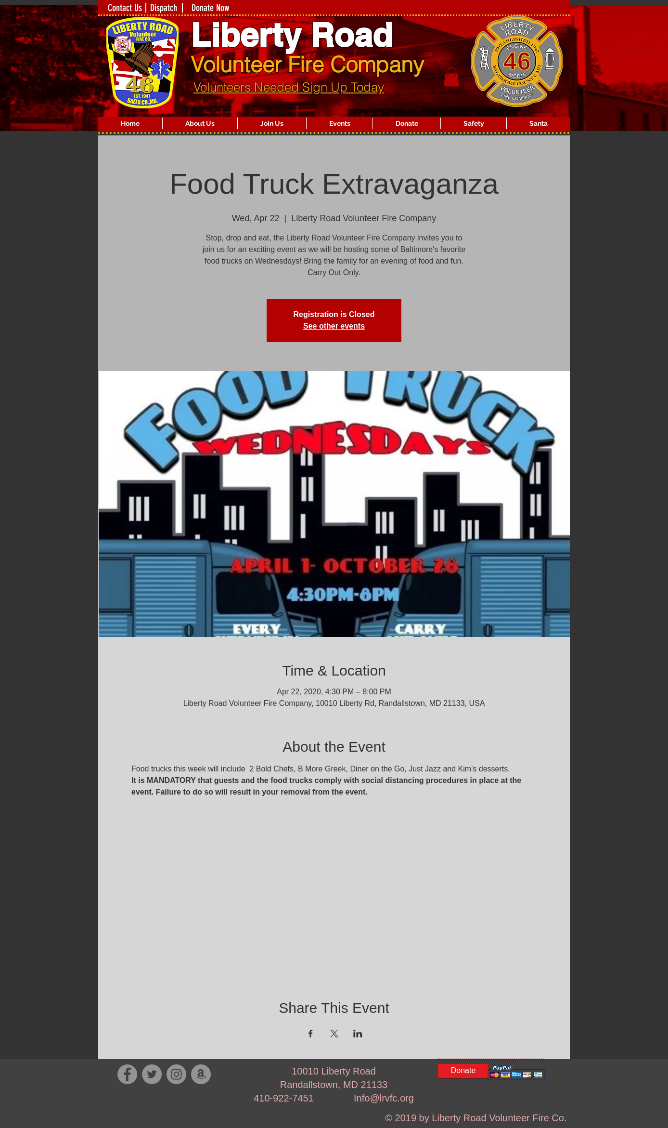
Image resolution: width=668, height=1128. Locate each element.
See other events (334, 326)
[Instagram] (176, 1074)
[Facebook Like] (175, 1118)
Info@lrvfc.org (384, 1098)
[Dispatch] (163, 7)
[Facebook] (127, 1074)
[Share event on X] (334, 1033)
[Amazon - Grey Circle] (201, 1074)
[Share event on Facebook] (310, 1033)
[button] (200, 123)
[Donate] (463, 1071)
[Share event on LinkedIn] (357, 1033)
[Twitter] (152, 1074)
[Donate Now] (210, 7)
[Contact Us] (125, 7)
